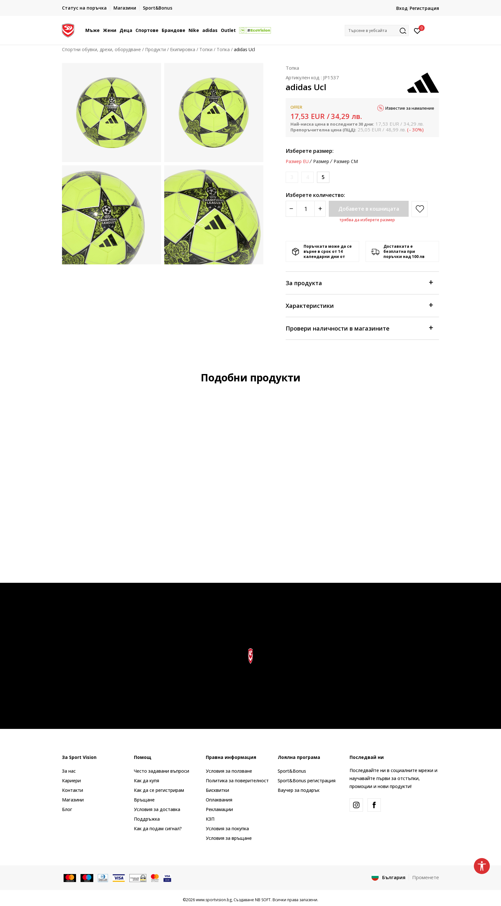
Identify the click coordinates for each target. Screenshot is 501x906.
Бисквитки (217, 790)
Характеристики (359, 305)
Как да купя (146, 780)
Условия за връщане (229, 838)
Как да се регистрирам (159, 790)
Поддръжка (147, 819)
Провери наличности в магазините (359, 328)
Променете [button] (425, 877)
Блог (67, 809)
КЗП (210, 819)
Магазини (73, 800)
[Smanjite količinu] (291, 209)
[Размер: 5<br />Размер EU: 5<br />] (323, 177)
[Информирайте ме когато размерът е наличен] (292, 177)
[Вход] (417, 30)
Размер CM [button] (346, 161)
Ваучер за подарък (299, 790)
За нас (69, 771)
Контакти (72, 790)
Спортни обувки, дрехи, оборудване (101, 49)
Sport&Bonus (292, 771)
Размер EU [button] (297, 161)
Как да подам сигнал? (158, 828)
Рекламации (219, 809)
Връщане (144, 800)
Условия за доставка (157, 809)
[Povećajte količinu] (320, 209)
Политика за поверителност (237, 780)
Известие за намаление (409, 108)
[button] (377, 30)
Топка (223, 49)
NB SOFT (263, 899)
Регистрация (424, 8)
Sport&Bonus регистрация (306, 780)
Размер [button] (321, 161)
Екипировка (182, 49)
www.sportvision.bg (214, 899)
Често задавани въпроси (161, 771)
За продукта (359, 282)
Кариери (71, 780)
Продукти (155, 49)
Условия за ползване (229, 771)
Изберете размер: (310, 151)
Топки (205, 49)
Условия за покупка (227, 828)
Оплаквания (219, 800)
